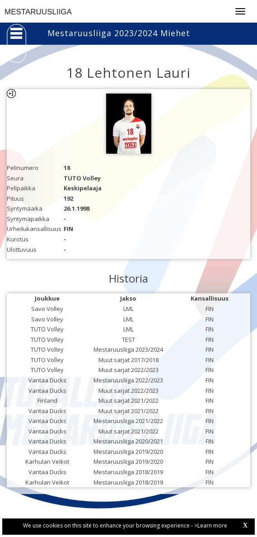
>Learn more (210, 525)
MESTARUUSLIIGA (38, 12)
